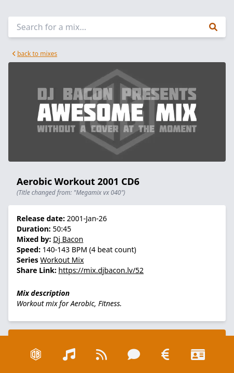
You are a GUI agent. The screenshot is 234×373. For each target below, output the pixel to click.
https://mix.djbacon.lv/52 (101, 270)
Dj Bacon (68, 239)
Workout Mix (62, 260)
